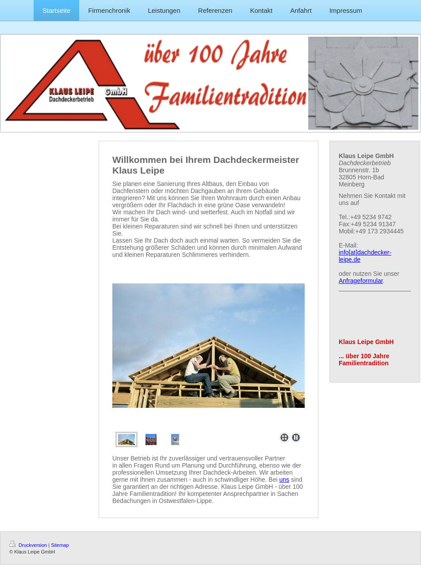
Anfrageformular (361, 280)
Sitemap (60, 545)
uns (284, 479)
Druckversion (28, 545)
